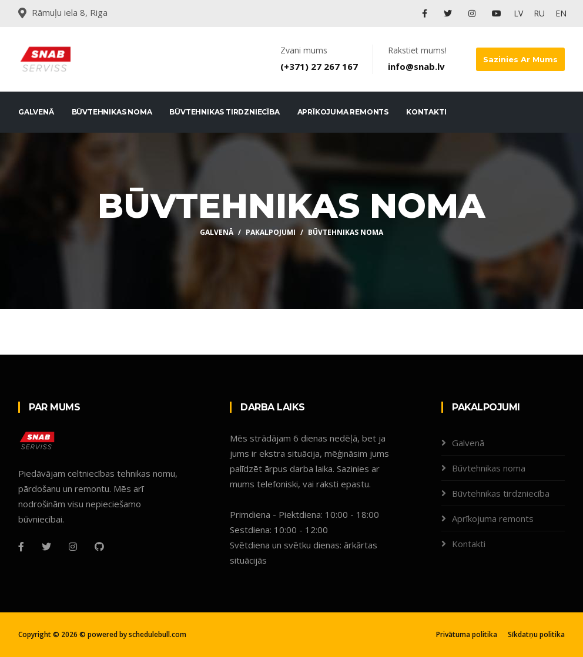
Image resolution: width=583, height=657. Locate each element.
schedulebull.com (157, 634)
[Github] (99, 546)
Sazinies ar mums (520, 59)
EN (561, 13)
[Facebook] (21, 546)
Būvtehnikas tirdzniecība (224, 111)
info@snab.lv (416, 66)
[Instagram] (73, 546)
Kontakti (426, 111)
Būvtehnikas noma (112, 111)
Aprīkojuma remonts (342, 111)
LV (518, 13)
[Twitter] (46, 546)
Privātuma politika (466, 634)
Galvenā (36, 111)
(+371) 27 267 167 (319, 66)
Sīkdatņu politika (536, 634)
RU (539, 13)
